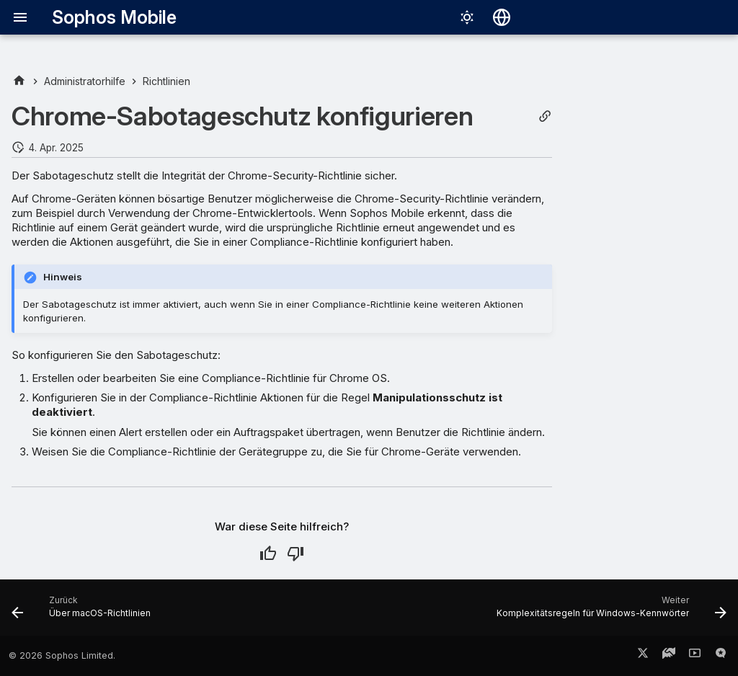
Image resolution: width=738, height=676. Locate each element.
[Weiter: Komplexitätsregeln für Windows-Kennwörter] (608, 612)
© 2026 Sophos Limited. (62, 655)
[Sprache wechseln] (501, 17)
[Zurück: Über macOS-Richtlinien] (84, 612)
